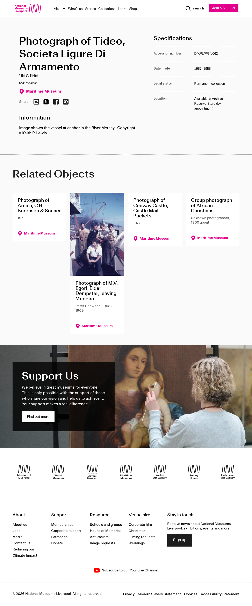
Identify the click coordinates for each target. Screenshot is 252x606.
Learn (122, 9)
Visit (57, 9)
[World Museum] (58, 472)
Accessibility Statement (220, 594)
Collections (106, 9)
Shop (133, 9)
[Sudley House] (194, 472)
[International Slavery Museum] (92, 472)
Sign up (180, 540)
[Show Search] (193, 9)
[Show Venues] (63, 9)
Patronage (59, 537)
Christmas (137, 531)
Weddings (137, 543)
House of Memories (106, 531)
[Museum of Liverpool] (24, 472)
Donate (57, 543)
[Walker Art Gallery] (160, 472)
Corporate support (66, 531)
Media (17, 537)
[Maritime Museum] (126, 472)
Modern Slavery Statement (159, 594)
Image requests (102, 543)
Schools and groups (106, 525)
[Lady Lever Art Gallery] (228, 472)
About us (20, 525)
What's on (75, 9)
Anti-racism (99, 537)
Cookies (190, 594)
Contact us (21, 543)
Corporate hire (140, 525)
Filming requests (142, 537)
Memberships (62, 525)
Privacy (129, 594)
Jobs (16, 531)
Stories (90, 9)
